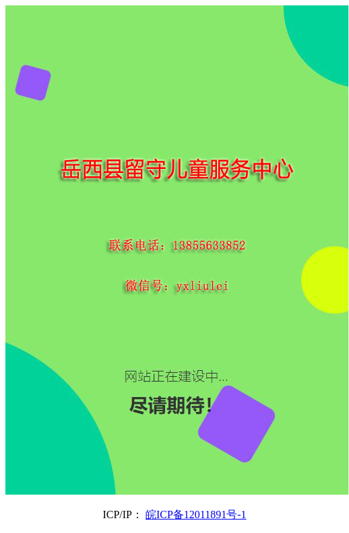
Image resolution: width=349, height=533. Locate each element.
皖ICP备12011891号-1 (196, 514)
